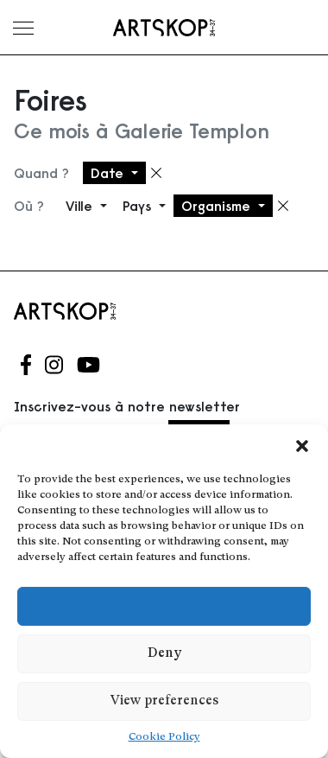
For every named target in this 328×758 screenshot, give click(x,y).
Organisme (218, 205)
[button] (302, 446)
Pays (139, 205)
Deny (164, 653)
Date (109, 173)
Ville (81, 205)
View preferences (164, 701)
